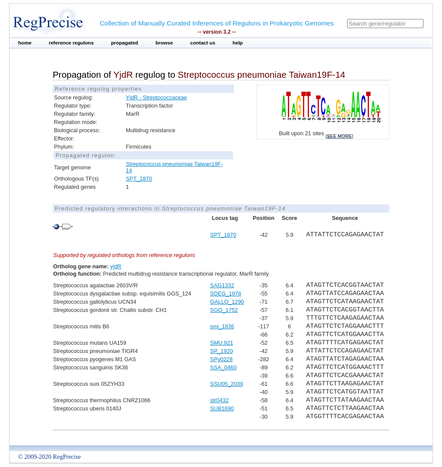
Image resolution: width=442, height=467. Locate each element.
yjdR (115, 266)
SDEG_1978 (225, 293)
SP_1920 (221, 351)
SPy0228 (221, 359)
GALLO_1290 (227, 302)
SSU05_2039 (226, 384)
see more (339, 136)
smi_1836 (222, 326)
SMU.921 (221, 343)
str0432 (219, 400)
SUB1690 (222, 408)
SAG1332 (222, 285)
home (25, 42)
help (238, 42)
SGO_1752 (224, 310)
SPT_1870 (139, 178)
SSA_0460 (223, 367)
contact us (202, 42)
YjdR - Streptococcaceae (156, 97)
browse (164, 42)
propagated (124, 42)
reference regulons (71, 42)
